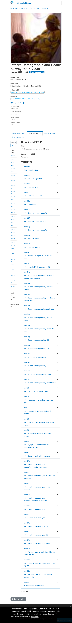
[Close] (70, 606)
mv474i (27, 354)
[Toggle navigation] (59, 3)
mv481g (27, 523)
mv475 (26, 388)
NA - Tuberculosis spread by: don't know (39, 383)
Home (12, 8)
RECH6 (13, 172)
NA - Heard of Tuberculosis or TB (37, 267)
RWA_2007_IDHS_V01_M (41, 8)
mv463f (27, 218)
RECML (13, 239)
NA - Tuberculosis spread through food (39, 309)
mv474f (27, 325)
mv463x (27, 235)
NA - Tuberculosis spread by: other (37, 374)
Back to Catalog (18, 599)
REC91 (13, 242)
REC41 (13, 216)
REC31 (13, 209)
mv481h (27, 531)
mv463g (27, 227)
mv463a (27, 175)
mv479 (26, 430)
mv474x (27, 371)
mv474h (27, 345)
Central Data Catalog (21, 8)
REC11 (13, 200)
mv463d (27, 201)
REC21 (13, 203)
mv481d (27, 495)
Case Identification (31, 170)
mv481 (26, 452)
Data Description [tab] (35, 133)
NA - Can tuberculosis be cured (36, 391)
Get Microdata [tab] (18, 137)
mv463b (27, 184)
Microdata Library (24, 3)
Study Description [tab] (18, 133)
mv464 (26, 252)
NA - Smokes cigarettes (33, 179)
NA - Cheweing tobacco (33, 196)
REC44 (13, 226)
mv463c (27, 192)
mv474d (27, 306)
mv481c (27, 483)
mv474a (27, 272)
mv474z (27, 379)
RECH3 (13, 165)
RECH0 (13, 156)
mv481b (27, 472)
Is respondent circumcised (34, 586)
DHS (31, 8)
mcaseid (27, 167)
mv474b (27, 283)
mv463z (27, 244)
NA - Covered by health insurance (37, 456)
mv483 (26, 582)
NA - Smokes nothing (32, 247)
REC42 (13, 219)
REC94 (13, 245)
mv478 (26, 419)
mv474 (26, 263)
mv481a (27, 461)
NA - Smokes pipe (31, 187)
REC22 (13, 206)
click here (35, 617)
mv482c (27, 571)
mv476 (26, 396)
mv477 (26, 408)
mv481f (27, 514)
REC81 (13, 235)
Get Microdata (37, 72)
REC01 (13, 196)
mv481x (27, 540)
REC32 (13, 213)
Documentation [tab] (49, 133)
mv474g (27, 337)
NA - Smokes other (31, 239)
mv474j (27, 362)
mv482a (27, 549)
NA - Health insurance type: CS (36, 509)
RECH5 (13, 168)
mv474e (27, 314)
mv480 (26, 441)
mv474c (27, 294)
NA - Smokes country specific (35, 213)
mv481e (27, 506)
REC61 (13, 232)
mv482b (27, 560)
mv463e (27, 209)
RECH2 (13, 162)
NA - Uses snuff (30, 204)
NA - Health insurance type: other (37, 543)
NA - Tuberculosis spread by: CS (36, 340)
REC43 (13, 222)
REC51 (13, 229)
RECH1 (13, 159)
